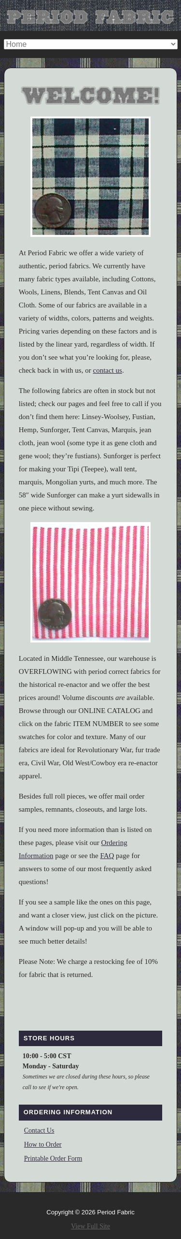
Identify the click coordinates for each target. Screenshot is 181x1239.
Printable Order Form (53, 1158)
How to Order (43, 1144)
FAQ (107, 856)
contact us (107, 370)
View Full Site (90, 1226)
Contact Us (39, 1130)
